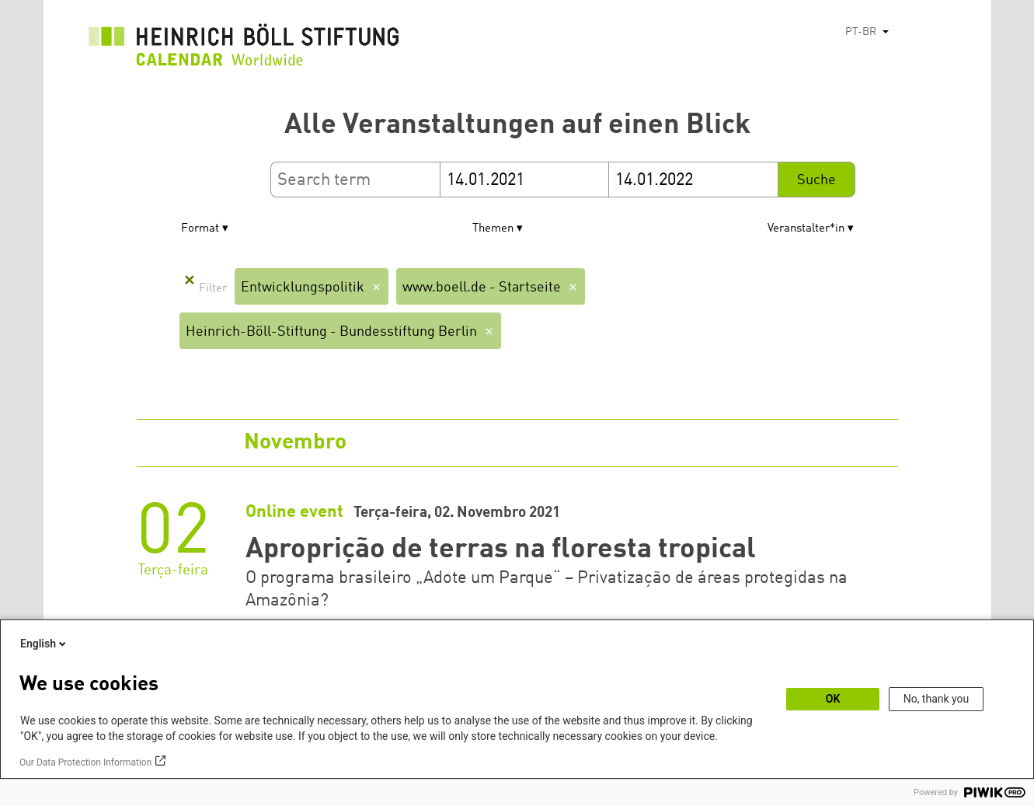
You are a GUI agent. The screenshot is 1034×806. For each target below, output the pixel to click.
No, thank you (936, 699)
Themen (493, 229)
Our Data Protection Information (85, 762)
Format (200, 229)
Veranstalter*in (806, 229)
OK (833, 699)
